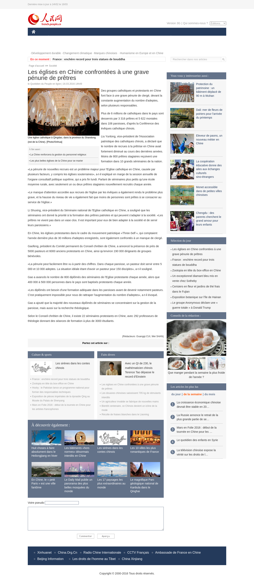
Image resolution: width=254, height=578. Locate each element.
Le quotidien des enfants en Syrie (197, 440)
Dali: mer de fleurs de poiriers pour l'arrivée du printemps (209, 113)
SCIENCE (108, 37)
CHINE (38, 37)
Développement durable (46, 53)
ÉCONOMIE (55, 37)
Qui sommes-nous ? (195, 23)
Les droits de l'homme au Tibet (93, 559)
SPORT (185, 37)
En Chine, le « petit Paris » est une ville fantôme (44, 483)
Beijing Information (50, 559)
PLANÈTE (169, 37)
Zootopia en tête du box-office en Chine (53, 383)
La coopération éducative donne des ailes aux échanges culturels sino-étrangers (209, 169)
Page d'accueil (36, 65)
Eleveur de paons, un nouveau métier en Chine (209, 139)
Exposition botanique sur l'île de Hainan (196, 297)
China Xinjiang (132, 559)
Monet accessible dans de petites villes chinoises (209, 191)
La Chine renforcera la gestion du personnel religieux (58, 154)
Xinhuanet (44, 552)
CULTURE (126, 37)
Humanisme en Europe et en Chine (141, 53)
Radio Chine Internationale (102, 552)
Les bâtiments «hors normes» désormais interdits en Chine (76, 451)
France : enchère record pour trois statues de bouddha (89, 59)
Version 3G (173, 23)
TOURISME (201, 37)
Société (53, 65)
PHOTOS (40, 45)
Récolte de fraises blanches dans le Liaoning (125, 414)
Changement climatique (77, 53)
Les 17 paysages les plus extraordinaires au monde (111, 483)
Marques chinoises (105, 53)
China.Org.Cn (67, 552)
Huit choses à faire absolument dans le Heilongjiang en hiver (45, 451)
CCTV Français (138, 552)
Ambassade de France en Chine (178, 552)
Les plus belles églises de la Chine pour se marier (56, 160)
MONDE (74, 37)
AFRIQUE (90, 37)
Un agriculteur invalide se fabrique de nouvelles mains (130, 401)
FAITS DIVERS (147, 37)
